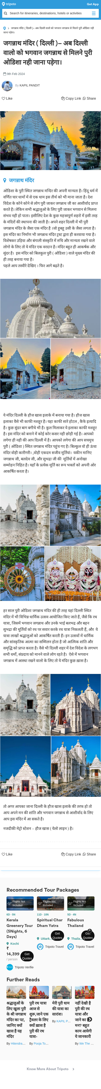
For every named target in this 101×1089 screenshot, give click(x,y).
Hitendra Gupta (21, 1043)
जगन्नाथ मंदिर (18, 180)
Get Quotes (27, 956)
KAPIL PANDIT (66, 1021)
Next (89, 931)
